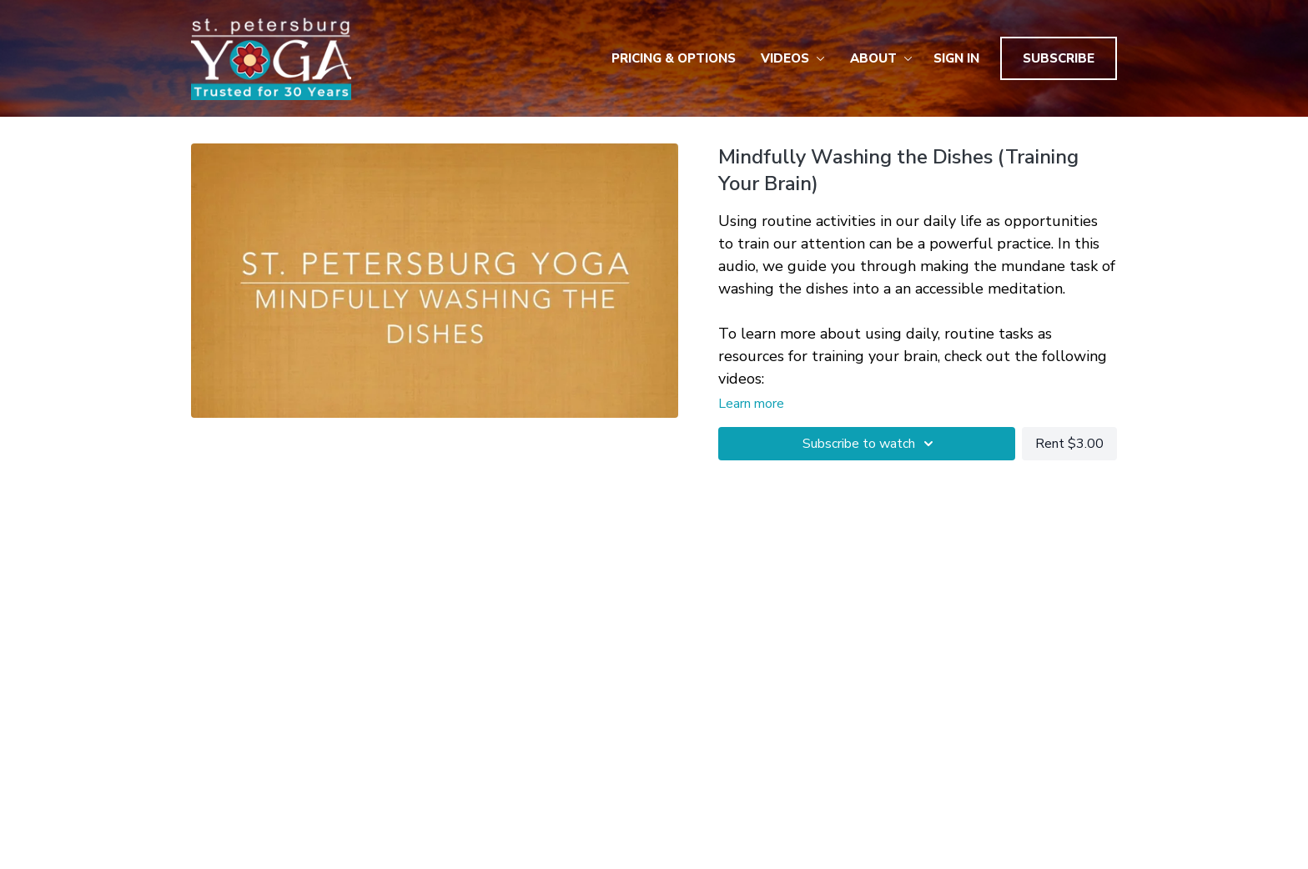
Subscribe (1058, 58)
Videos (793, 58)
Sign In (956, 58)
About (881, 58)
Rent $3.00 (1069, 444)
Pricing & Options (673, 58)
